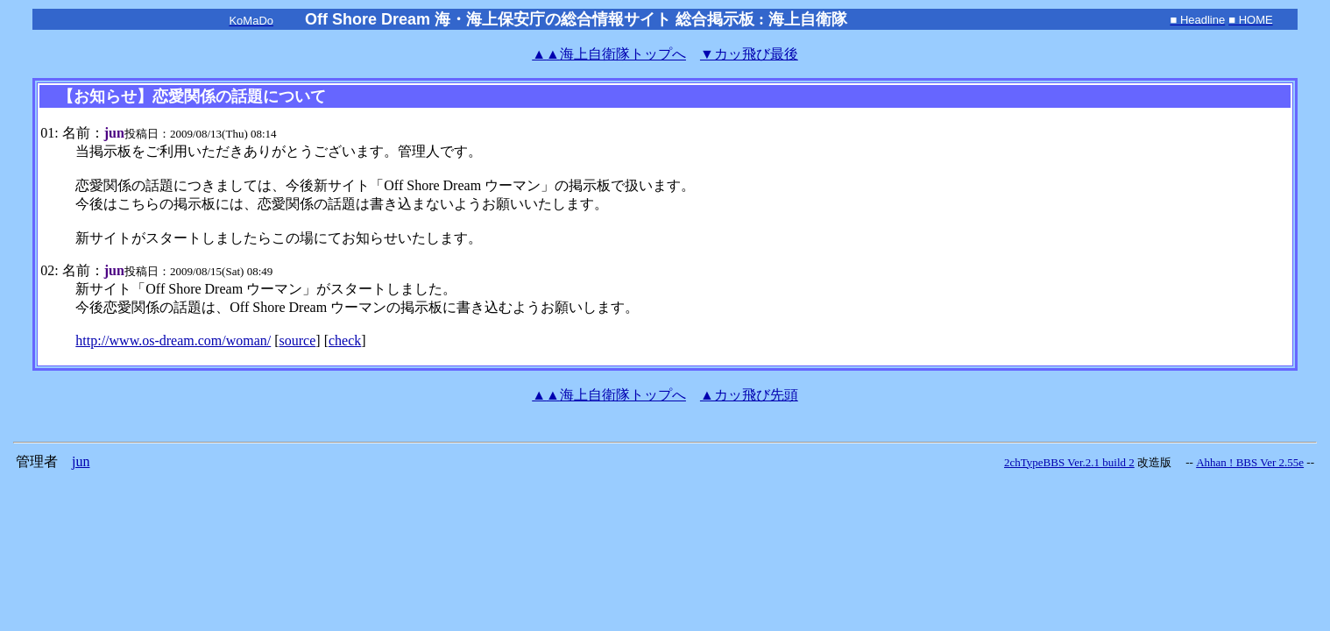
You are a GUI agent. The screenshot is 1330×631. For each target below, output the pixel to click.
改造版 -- (1165, 462)
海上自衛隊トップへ (609, 53)
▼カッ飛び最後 (749, 53)
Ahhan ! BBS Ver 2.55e (1250, 462)
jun (80, 461)
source (297, 340)
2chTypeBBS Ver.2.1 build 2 (1069, 462)
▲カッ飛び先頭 (749, 394)
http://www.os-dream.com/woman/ (173, 340)
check (345, 340)
